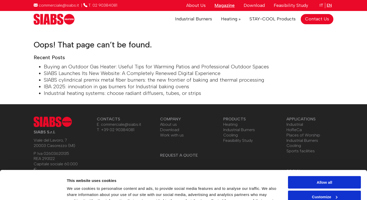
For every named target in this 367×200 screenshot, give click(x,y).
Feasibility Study (291, 5)
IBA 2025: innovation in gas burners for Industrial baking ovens (116, 86)
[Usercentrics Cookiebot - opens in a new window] (33, 190)
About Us (196, 5)
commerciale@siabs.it (121, 124)
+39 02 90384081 (117, 129)
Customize (324, 172)
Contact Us (317, 19)
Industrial (294, 124)
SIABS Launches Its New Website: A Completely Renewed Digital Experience (132, 73)
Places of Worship (303, 135)
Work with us (172, 135)
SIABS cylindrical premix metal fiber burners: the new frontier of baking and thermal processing (154, 80)
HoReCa (294, 129)
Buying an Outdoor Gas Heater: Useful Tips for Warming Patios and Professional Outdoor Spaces (156, 67)
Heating (230, 124)
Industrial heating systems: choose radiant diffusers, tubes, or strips (122, 93)
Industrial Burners (193, 19)
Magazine (225, 5)
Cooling (230, 135)
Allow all (324, 157)
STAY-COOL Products (273, 19)
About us (168, 124)
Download (254, 5)
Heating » (231, 19)
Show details (78, 190)
